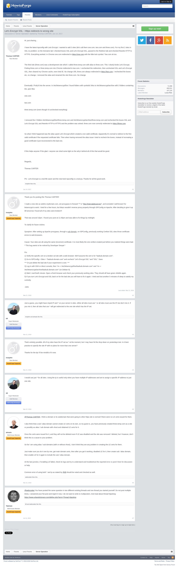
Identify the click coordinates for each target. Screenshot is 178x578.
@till (64, 472)
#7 (133, 518)
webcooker (28, 477)
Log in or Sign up (166, 1)
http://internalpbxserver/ (92, 204)
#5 (133, 409)
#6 (133, 482)
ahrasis (35, 316)
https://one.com (78, 54)
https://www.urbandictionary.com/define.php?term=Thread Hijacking (50, 497)
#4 (133, 370)
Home (163, 557)
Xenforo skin (8, 557)
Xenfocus (17, 557)
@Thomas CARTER (32, 417)
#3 (133, 334)
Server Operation (22, 34)
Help (151, 557)
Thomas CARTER (45, 34)
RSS (173, 557)
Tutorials (9, 15)
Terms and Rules (159, 561)
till (7, 318)
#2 (133, 295)
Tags (18, 15)
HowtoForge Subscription (71, 15)
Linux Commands (52, 15)
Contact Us (143, 557)
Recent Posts (27, 20)
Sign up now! (155, 29)
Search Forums (13, 20)
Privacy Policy (170, 561)
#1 (133, 189)
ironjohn (27, 183)
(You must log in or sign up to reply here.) (122, 525)
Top (169, 557)
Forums (27, 15)
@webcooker (29, 490)
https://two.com (107, 72)
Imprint (157, 557)
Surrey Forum (171, 564)
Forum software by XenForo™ (21, 561)
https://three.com (119, 124)
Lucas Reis (168, 93)
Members (38, 15)
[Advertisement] (154, 132)
